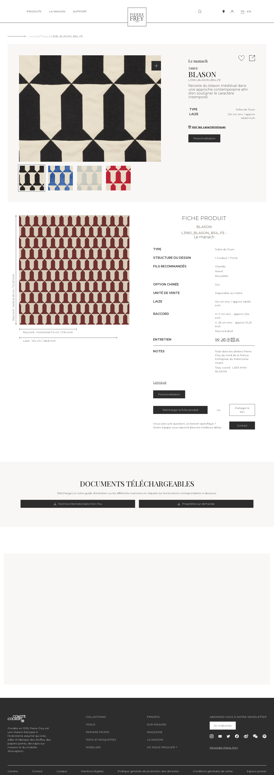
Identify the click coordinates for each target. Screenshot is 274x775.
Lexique (159, 382)
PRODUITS (34, 11)
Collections (96, 713)
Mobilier (93, 743)
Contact (242, 421)
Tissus (45, 36)
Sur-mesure (156, 720)
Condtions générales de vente (213, 767)
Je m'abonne (223, 721)
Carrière (13, 767)
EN (249, 11)
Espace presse (256, 767)
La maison (155, 736)
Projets (153, 713)
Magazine (154, 728)
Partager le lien (242, 408)
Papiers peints (97, 728)
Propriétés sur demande (169, 500)
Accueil (34, 36)
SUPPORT (80, 11)
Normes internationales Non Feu (104, 500)
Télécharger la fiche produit (180, 408)
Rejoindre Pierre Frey (224, 744)
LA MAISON (57, 11)
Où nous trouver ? (162, 743)
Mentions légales (92, 767)
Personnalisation (204, 138)
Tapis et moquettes (101, 736)
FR (243, 11)
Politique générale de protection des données (148, 767)
